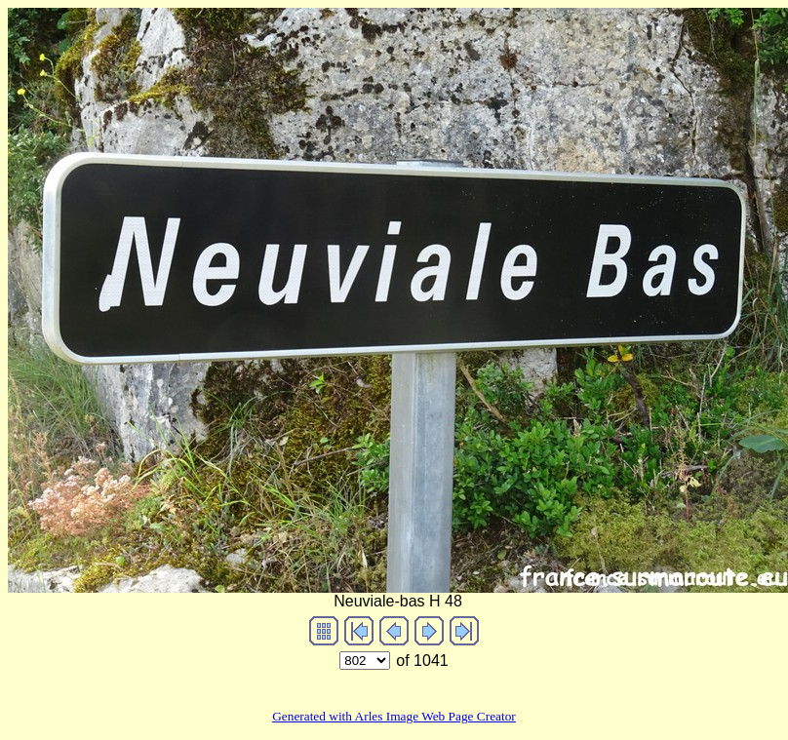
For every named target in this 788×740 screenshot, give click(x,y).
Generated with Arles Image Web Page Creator (394, 716)
